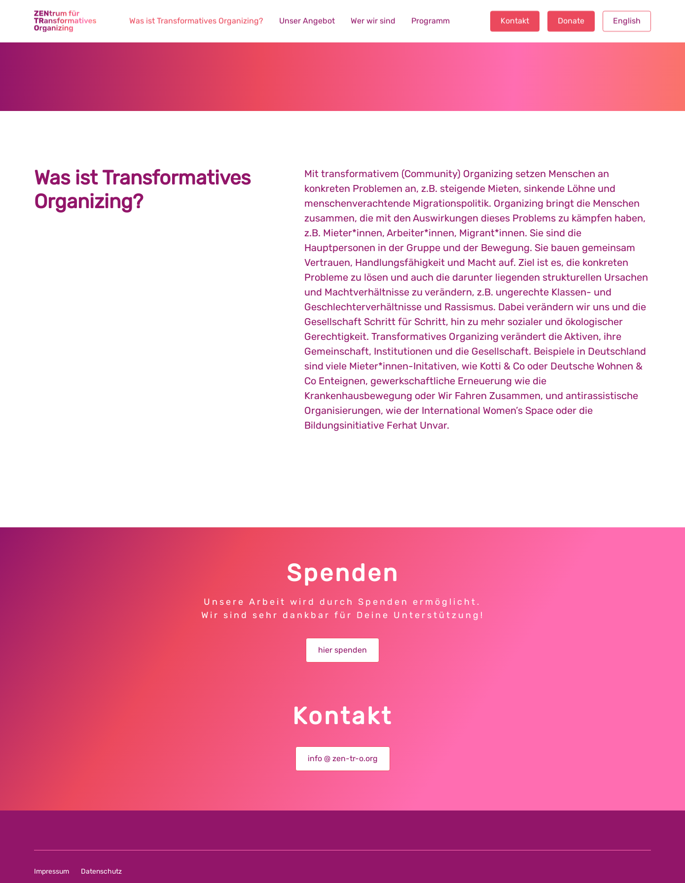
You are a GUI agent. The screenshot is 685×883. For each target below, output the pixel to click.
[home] (65, 21)
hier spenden (342, 650)
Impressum (51, 871)
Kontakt (515, 21)
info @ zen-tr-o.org (343, 758)
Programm (430, 21)
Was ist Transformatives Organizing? (196, 21)
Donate (571, 21)
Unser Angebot (307, 21)
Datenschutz (101, 871)
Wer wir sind (373, 21)
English (627, 21)
